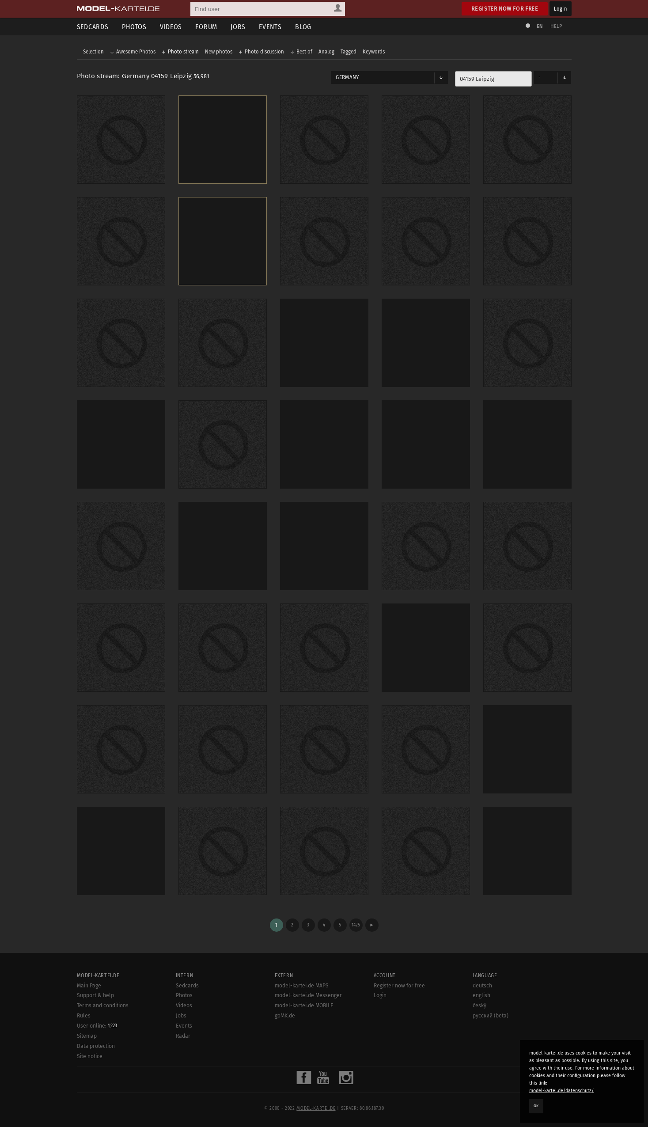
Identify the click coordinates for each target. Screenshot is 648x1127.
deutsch (482, 986)
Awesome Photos (135, 51)
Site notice (89, 1056)
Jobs (238, 27)
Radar (183, 1036)
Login (560, 8)
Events (270, 27)
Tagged (348, 51)
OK (536, 1105)
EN (540, 26)
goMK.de (285, 1016)
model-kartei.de (315, 1108)
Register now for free (504, 8)
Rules (84, 1016)
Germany (347, 77)
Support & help (95, 995)
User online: (97, 1026)
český (479, 1005)
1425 (356, 925)
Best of (304, 51)
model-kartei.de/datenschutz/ (561, 1090)
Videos (171, 27)
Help (556, 26)
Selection (93, 51)
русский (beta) (490, 1016)
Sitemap (87, 1036)
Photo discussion (264, 51)
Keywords (374, 51)
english (481, 995)
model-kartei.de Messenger (308, 995)
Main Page (89, 986)
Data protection (96, 1046)
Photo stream (183, 51)
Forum (206, 27)
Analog (326, 51)
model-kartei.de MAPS (302, 986)
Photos (134, 27)
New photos (218, 51)
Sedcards (93, 27)
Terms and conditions (103, 1005)
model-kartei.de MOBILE (304, 1005)
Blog (303, 27)
